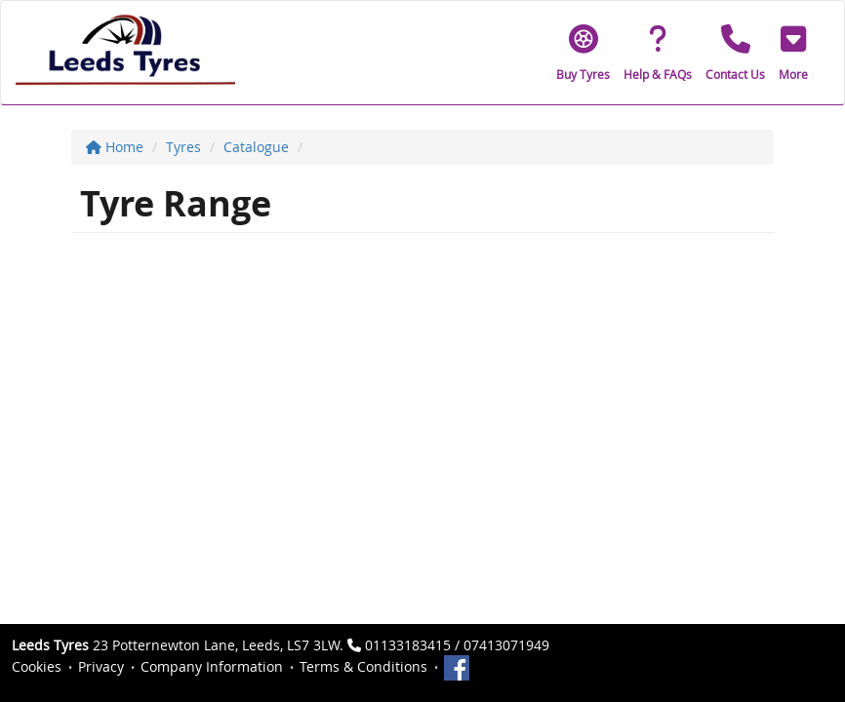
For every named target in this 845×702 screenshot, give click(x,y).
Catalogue (256, 146)
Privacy (101, 666)
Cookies (36, 666)
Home (114, 146)
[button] (793, 53)
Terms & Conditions (363, 666)
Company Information (212, 666)
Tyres (183, 146)
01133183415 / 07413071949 (457, 645)
